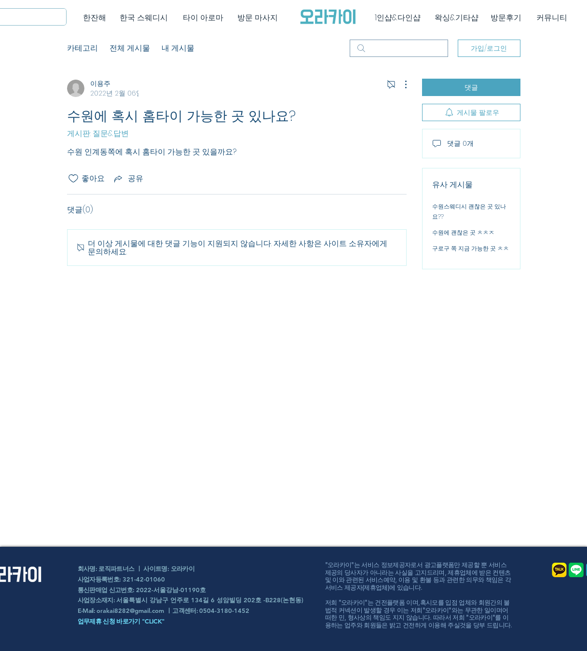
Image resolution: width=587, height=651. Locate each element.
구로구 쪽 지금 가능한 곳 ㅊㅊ (470, 248)
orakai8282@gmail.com (130, 610)
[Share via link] (127, 178)
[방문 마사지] (257, 18)
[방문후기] (506, 18)
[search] (399, 48)
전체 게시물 (129, 48)
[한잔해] (94, 18)
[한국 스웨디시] (144, 18)
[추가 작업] (401, 84)
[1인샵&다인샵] (397, 18)
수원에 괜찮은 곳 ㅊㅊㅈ (463, 232)
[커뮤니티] (552, 18)
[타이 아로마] (203, 18)
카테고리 (82, 48)
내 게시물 (178, 48)
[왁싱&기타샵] (456, 18)
